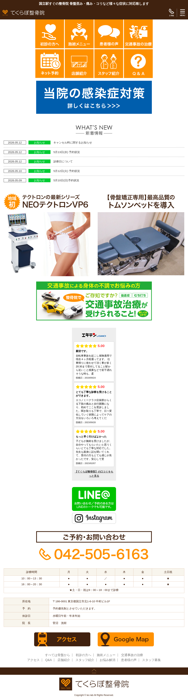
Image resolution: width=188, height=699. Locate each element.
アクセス (33, 660)
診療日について (63, 161)
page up (94, 671)
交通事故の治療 (132, 655)
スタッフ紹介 (84, 660)
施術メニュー (106, 655)
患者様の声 (129, 660)
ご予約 (171, 13)
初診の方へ (83, 655)
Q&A (48, 660)
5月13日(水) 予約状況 (66, 152)
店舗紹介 (63, 660)
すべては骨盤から (57, 655)
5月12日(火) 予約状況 (66, 171)
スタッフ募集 (151, 660)
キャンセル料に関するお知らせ (72, 142)
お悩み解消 (107, 660)
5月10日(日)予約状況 (66, 180)
